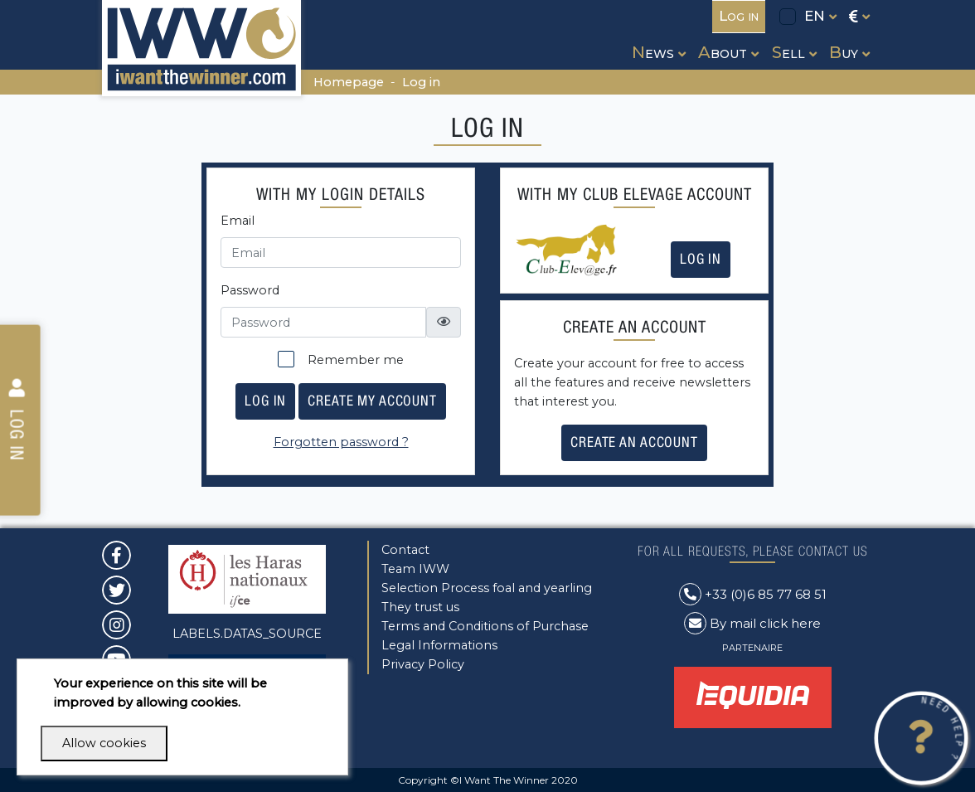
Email (238, 220)
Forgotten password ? (341, 442)
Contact (405, 549)
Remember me (341, 359)
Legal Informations (439, 645)
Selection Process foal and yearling (486, 588)
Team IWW (415, 568)
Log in (421, 82)
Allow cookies (104, 743)
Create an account (634, 442)
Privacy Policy (422, 664)
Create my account (372, 400)
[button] (657, 37)
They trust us (420, 607)
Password (250, 290)
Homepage (348, 82)
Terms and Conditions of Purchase (485, 626)
